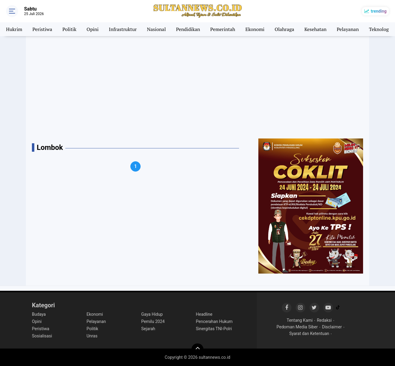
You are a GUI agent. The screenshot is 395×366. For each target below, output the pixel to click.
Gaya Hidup (152, 314)
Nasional (156, 29)
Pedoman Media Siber (297, 326)
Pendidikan (188, 29)
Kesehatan (315, 29)
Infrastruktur (123, 29)
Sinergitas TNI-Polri (214, 328)
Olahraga (284, 29)
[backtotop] (197, 349)
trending (379, 11)
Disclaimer (332, 326)
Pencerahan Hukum (214, 321)
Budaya (39, 314)
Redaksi (324, 320)
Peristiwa (42, 29)
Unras (92, 335)
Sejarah (148, 328)
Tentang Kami (300, 320)
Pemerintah (222, 29)
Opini (93, 29)
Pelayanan (348, 29)
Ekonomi (254, 29)
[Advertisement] (197, 87)
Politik (69, 29)
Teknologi (379, 29)
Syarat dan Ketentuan (309, 333)
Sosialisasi (42, 335)
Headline (204, 314)
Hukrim (14, 29)
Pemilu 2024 (153, 321)
